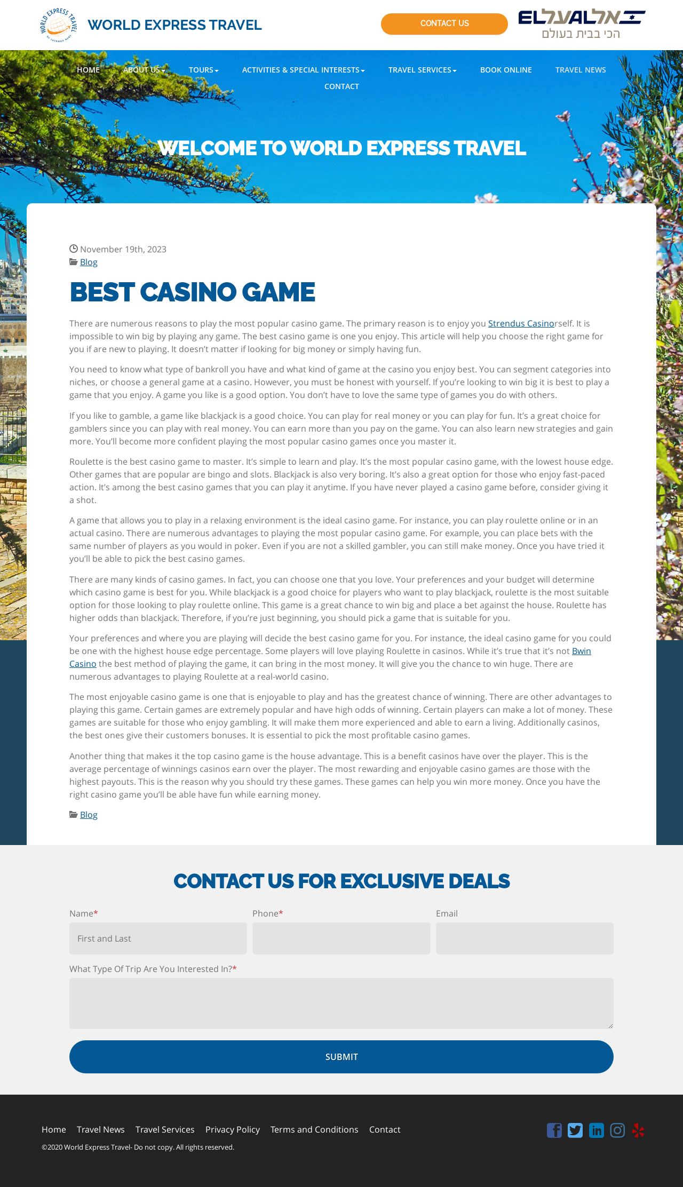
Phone (267, 913)
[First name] (158, 938)
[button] (144, 69)
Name (83, 913)
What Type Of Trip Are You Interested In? (153, 969)
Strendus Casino (521, 323)
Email (447, 913)
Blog (89, 262)
